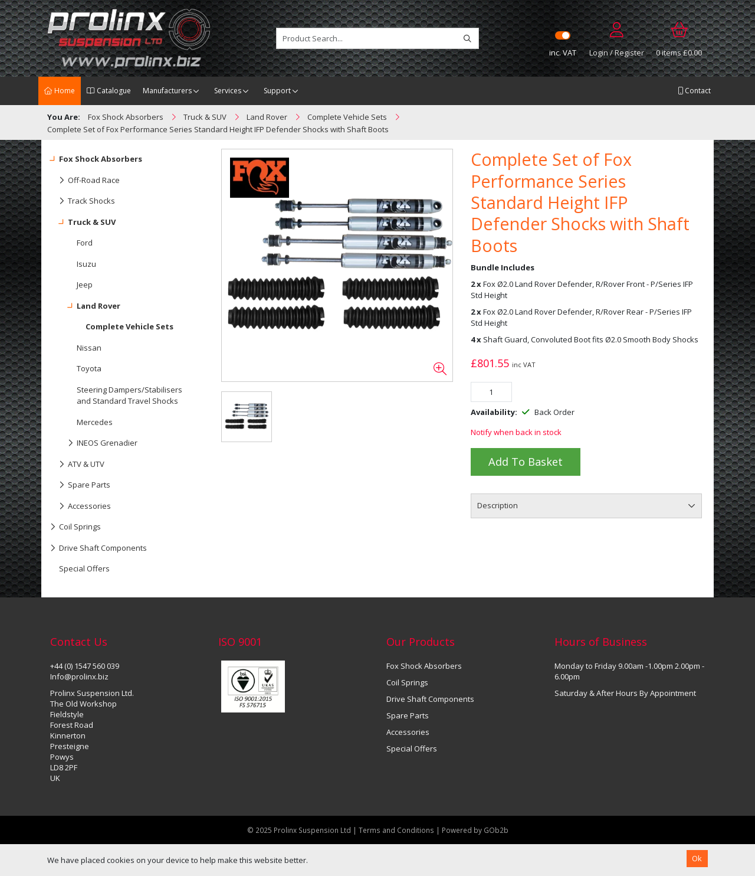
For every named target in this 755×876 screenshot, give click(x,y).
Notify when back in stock (516, 432)
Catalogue (109, 91)
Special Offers (84, 568)
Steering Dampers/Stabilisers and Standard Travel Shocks (129, 395)
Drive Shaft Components (98, 548)
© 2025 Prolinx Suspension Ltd (299, 830)
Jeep (85, 284)
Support (277, 91)
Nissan (89, 347)
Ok (697, 858)
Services (227, 91)
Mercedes (95, 422)
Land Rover (85, 306)
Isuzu (86, 264)
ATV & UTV (77, 464)
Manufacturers (167, 91)
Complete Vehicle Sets (129, 326)
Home (59, 91)
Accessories (80, 506)
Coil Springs (75, 527)
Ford (85, 242)
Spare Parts (80, 485)
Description (497, 505)
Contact (694, 91)
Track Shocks (82, 201)
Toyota (89, 368)
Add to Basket (525, 462)
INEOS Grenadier (93, 443)
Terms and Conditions (397, 830)
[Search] (467, 38)
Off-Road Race (85, 180)
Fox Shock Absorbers (96, 159)
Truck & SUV (83, 222)
